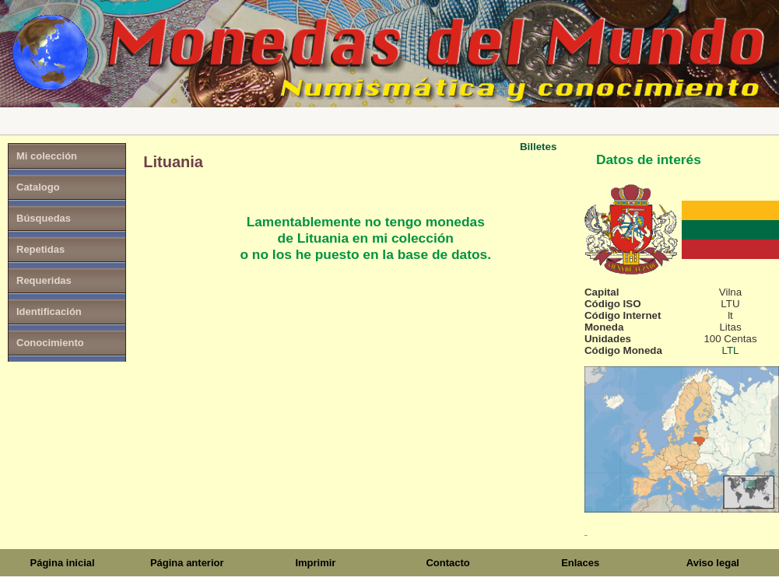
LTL (730, 350)
